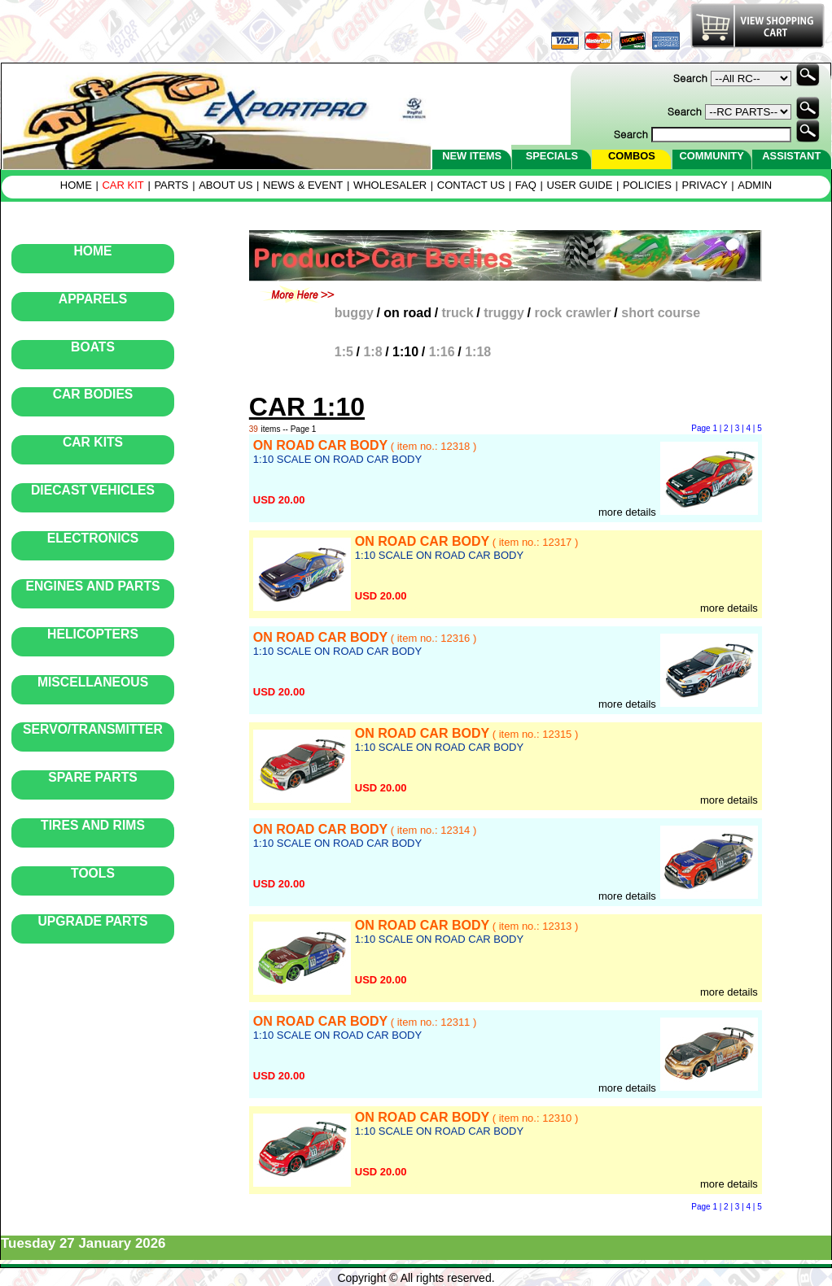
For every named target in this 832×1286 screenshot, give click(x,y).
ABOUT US (225, 185)
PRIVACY (705, 185)
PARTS (171, 185)
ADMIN (755, 185)
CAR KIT (122, 185)
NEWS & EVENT (303, 185)
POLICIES (647, 185)
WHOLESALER (390, 185)
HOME (76, 185)
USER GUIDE (579, 185)
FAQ (525, 185)
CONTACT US (471, 185)
